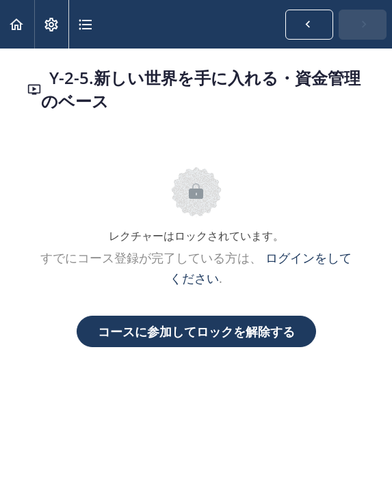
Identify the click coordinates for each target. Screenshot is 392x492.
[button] (17, 24)
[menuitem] (51, 24)
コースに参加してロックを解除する (196, 331)
